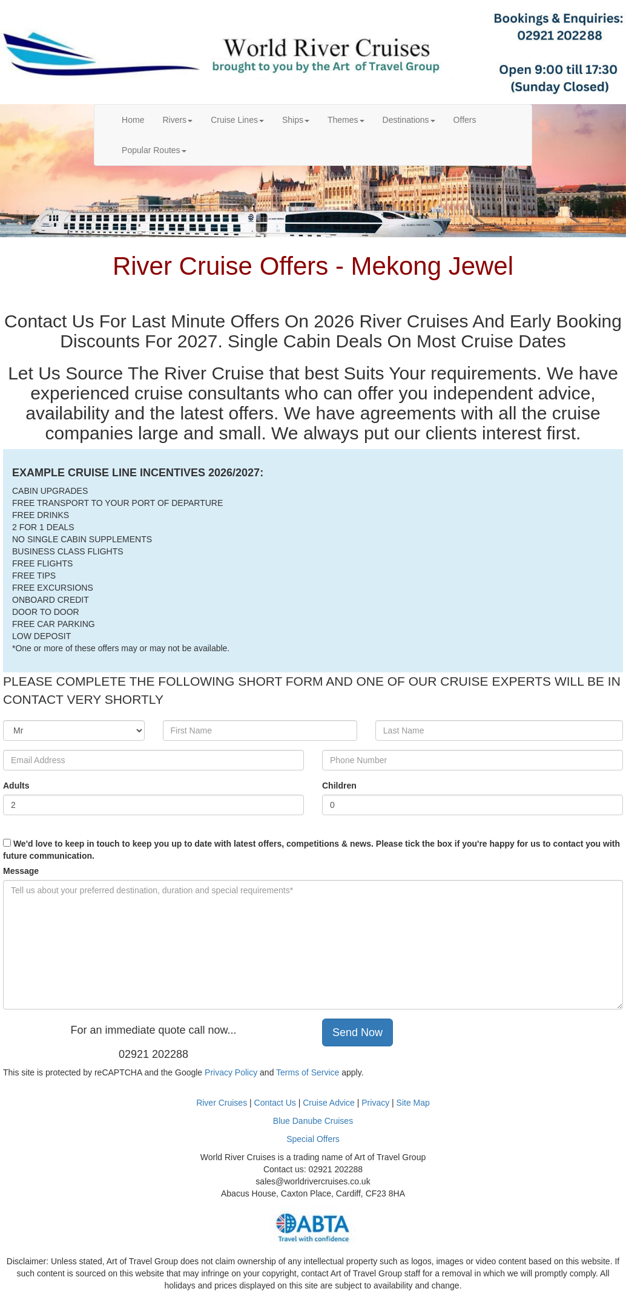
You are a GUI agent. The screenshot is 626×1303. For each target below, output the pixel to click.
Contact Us (275, 1103)
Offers (464, 120)
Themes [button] (346, 120)
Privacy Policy (231, 1072)
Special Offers (313, 1139)
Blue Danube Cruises (313, 1121)
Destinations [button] (409, 120)
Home (137, 119)
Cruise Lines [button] (237, 120)
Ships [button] (295, 120)
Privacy (376, 1103)
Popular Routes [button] (154, 150)
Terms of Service (307, 1072)
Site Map (413, 1103)
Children (339, 785)
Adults (16, 785)
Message (21, 871)
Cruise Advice (330, 1103)
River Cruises (221, 1103)
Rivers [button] (177, 120)
